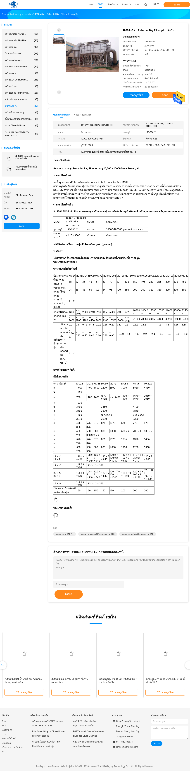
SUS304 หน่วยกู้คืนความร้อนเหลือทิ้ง (27, 157)
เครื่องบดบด (21, 73)
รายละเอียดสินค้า (82, 114)
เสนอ (68, 594)
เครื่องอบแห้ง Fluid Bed (82, 715)
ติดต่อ (21, 226)
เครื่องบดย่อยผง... (21, 60)
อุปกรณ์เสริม (21, 105)
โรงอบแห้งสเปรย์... (21, 53)
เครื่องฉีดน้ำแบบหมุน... (21, 112)
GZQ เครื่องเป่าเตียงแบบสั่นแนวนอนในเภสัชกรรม (88, 743)
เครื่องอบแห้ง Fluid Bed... (21, 40)
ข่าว (4, 734)
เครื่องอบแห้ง (21, 47)
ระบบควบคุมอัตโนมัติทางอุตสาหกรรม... (21, 134)
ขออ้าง (177, 4)
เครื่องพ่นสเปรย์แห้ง (39, 715)
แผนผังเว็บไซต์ (9, 738)
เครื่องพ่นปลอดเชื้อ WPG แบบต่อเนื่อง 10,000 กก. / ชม (47, 723)
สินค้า (4, 725)
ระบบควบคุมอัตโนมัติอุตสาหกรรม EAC (137, 534)
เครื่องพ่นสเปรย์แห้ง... (21, 33)
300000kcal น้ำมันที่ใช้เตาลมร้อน (26, 167)
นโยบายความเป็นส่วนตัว (12, 749)
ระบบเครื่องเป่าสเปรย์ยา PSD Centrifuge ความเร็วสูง (46, 743)
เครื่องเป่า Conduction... (21, 79)
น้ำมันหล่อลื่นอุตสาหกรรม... (21, 118)
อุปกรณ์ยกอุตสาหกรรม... (21, 99)
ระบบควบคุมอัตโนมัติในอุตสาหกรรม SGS (97, 534)
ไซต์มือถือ (6, 743)
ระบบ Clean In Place (21, 125)
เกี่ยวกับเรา (7, 730)
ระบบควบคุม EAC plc (64, 534)
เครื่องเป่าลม (21, 86)
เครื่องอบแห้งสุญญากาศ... (21, 92)
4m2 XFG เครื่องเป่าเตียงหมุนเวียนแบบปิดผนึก (84, 723)
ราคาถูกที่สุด (136, 95)
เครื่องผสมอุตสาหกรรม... (21, 66)
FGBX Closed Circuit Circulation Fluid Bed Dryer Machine (88, 733)
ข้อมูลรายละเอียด (61, 114)
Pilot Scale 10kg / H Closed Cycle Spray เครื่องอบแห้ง (48, 733)
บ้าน (4, 721)
